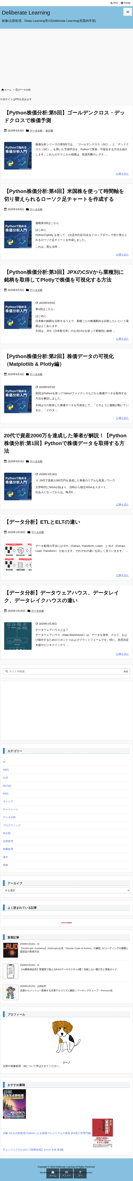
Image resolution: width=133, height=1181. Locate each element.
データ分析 (36, 130)
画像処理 (8, 849)
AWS (6, 769)
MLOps (7, 785)
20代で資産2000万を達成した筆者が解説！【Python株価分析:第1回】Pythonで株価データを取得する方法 (65, 443)
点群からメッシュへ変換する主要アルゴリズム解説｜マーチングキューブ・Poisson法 (66, 990)
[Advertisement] (66, 56)
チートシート (10, 809)
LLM (5, 777)
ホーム (8, 89)
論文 (5, 856)
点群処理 (8, 841)
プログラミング (12, 825)
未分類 (49, 130)
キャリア (8, 801)
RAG (6, 793)
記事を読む (122, 173)
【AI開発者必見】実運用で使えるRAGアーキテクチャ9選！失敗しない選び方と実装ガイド (68, 969)
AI (4, 761)
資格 (5, 864)
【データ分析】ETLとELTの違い (42, 522)
